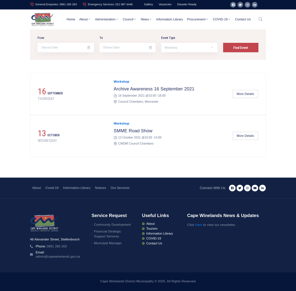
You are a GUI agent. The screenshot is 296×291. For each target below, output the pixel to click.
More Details (245, 93)
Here (198, 225)
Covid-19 (52, 188)
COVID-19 (222, 19)
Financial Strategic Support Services (107, 234)
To (101, 38)
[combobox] (189, 47)
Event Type (168, 38)
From (41, 38)
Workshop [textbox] (171, 47)
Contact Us (243, 19)
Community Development (112, 224)
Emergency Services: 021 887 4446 (110, 4)
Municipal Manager (108, 243)
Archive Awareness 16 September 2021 (154, 88)
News (146, 19)
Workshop (121, 81)
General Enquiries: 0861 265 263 (56, 4)
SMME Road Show (133, 130)
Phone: (51, 246)
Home (71, 19)
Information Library (169, 19)
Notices (100, 188)
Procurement (198, 19)
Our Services (120, 188)
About (85, 19)
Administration (107, 19)
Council (130, 19)
